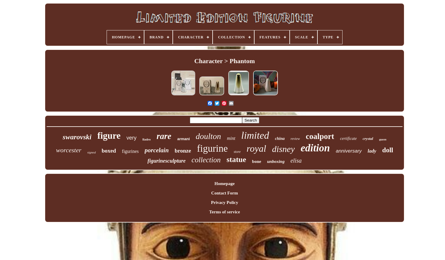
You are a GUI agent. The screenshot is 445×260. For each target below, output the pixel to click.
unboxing (275, 161)
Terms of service (224, 212)
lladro (146, 139)
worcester (68, 150)
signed (91, 152)
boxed (109, 151)
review (295, 139)
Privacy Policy (224, 202)
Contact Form (224, 193)
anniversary (349, 151)
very (131, 138)
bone (256, 161)
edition (315, 148)
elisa (296, 160)
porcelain (157, 150)
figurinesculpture (167, 161)
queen (383, 139)
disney (283, 149)
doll (387, 150)
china (280, 138)
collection (206, 160)
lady (372, 151)
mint (231, 138)
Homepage (224, 183)
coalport (320, 136)
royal (256, 148)
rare (164, 136)
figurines (130, 151)
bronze (183, 151)
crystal (368, 138)
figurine (212, 148)
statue (236, 159)
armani (183, 139)
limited (255, 135)
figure (109, 135)
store (237, 152)
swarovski (77, 137)
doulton (208, 136)
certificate (348, 138)
